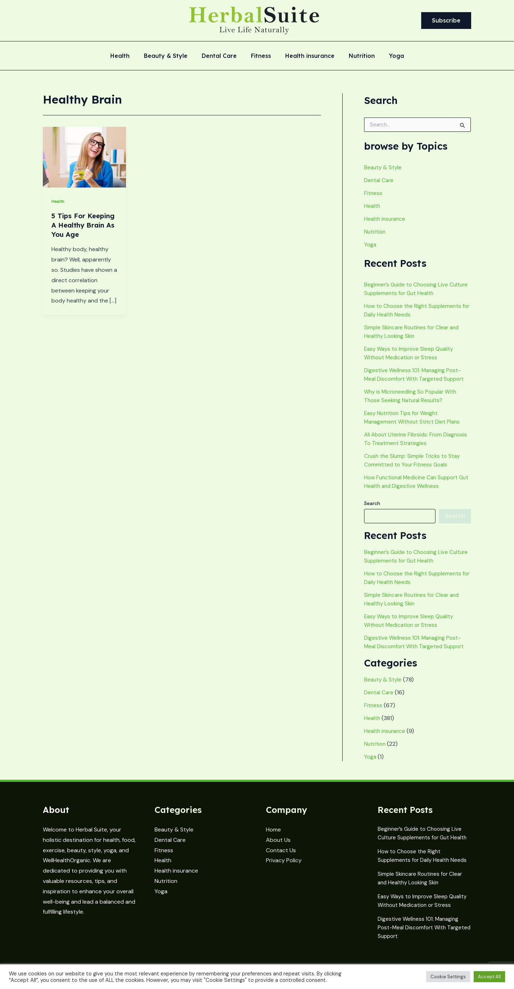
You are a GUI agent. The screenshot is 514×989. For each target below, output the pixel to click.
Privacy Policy (284, 856)
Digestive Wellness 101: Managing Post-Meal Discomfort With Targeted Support (420, 928)
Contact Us (281, 846)
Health (128, 56)
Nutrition (356, 56)
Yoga (388, 56)
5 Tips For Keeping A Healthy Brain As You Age (81, 229)
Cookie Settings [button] (448, 977)
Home (273, 825)
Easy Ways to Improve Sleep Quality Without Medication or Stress (417, 898)
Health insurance (307, 56)
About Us (278, 835)
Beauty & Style (171, 56)
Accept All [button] (489, 977)
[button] (446, 20)
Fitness (261, 56)
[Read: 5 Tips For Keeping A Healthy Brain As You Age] (84, 156)
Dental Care (222, 56)
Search (372, 503)
